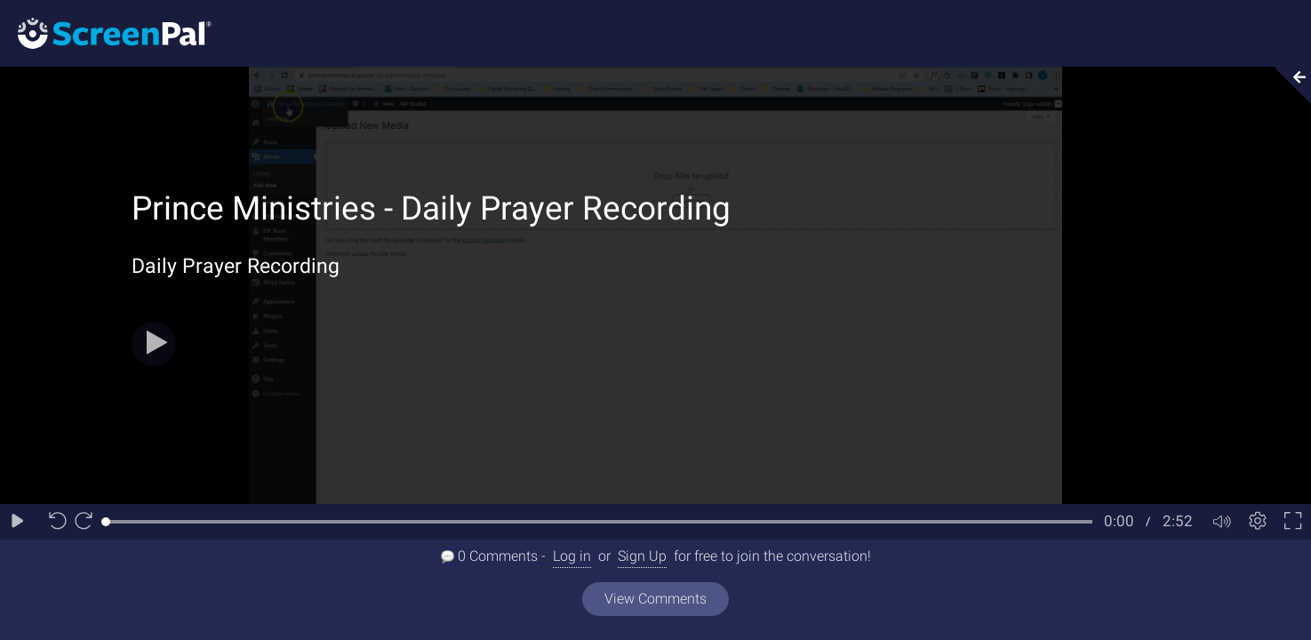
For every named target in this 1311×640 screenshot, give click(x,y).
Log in (572, 556)
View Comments (655, 598)
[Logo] (106, 32)
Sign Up (642, 556)
